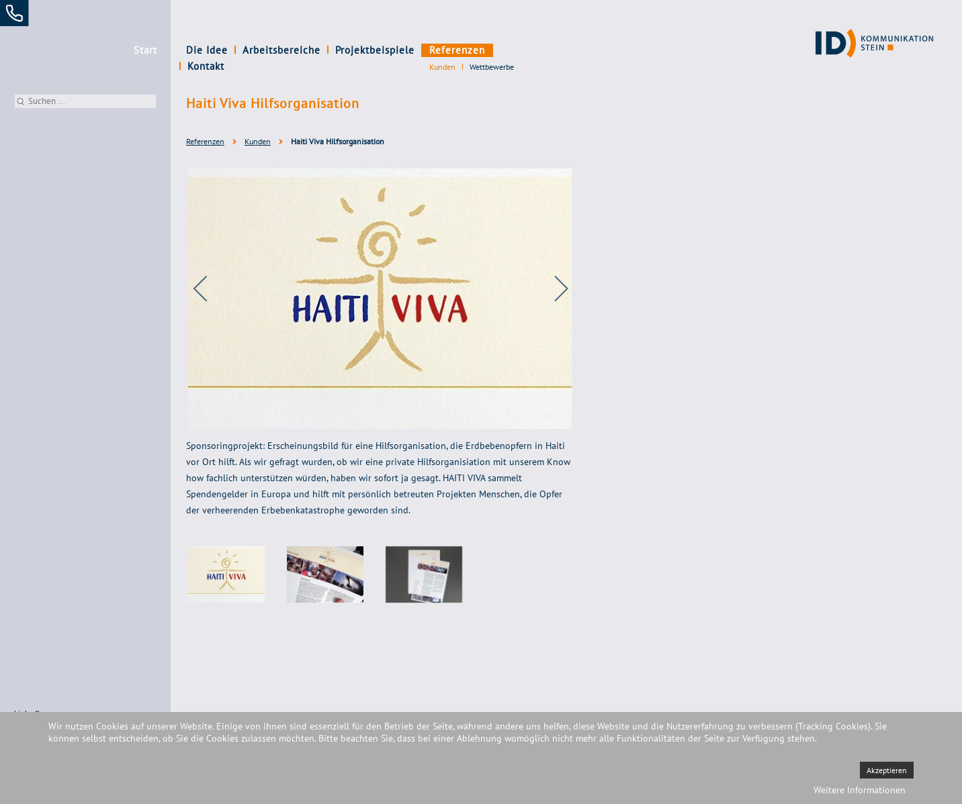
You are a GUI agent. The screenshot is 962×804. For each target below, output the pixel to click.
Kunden (442, 67)
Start (145, 50)
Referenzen (457, 50)
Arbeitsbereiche (281, 50)
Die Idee (207, 50)
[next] (552, 288)
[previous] (209, 288)
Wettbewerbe (492, 67)
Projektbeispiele (374, 50)
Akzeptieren (887, 770)
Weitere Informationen (860, 790)
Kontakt (518, 50)
